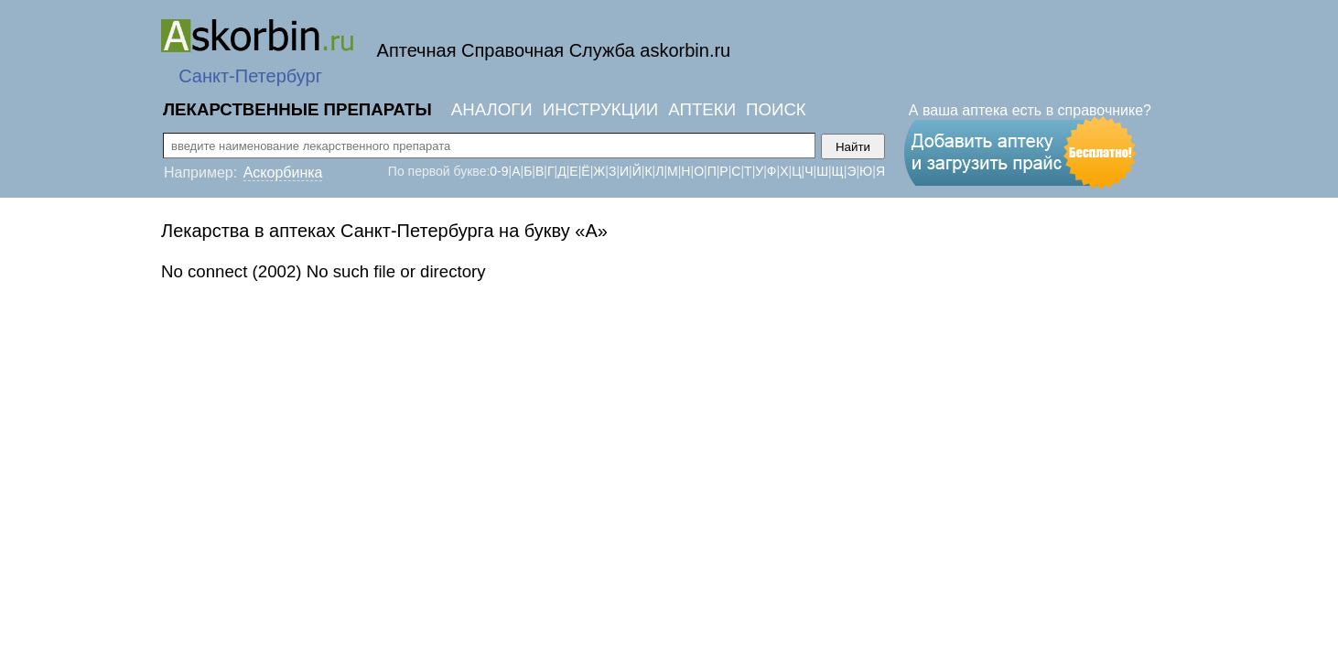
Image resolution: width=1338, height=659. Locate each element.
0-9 (499, 171)
